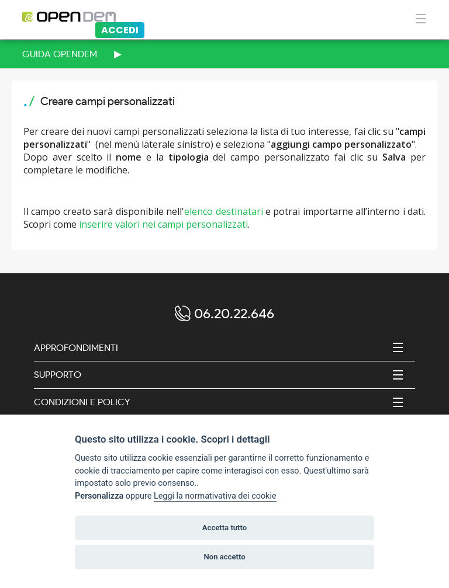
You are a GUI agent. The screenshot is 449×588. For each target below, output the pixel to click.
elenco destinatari (223, 211)
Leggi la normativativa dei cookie (215, 496)
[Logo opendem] (131, 17)
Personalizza (99, 496)
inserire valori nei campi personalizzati (163, 224)
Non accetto (224, 556)
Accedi (120, 30)
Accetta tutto (224, 527)
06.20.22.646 (234, 313)
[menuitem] (224, 54)
